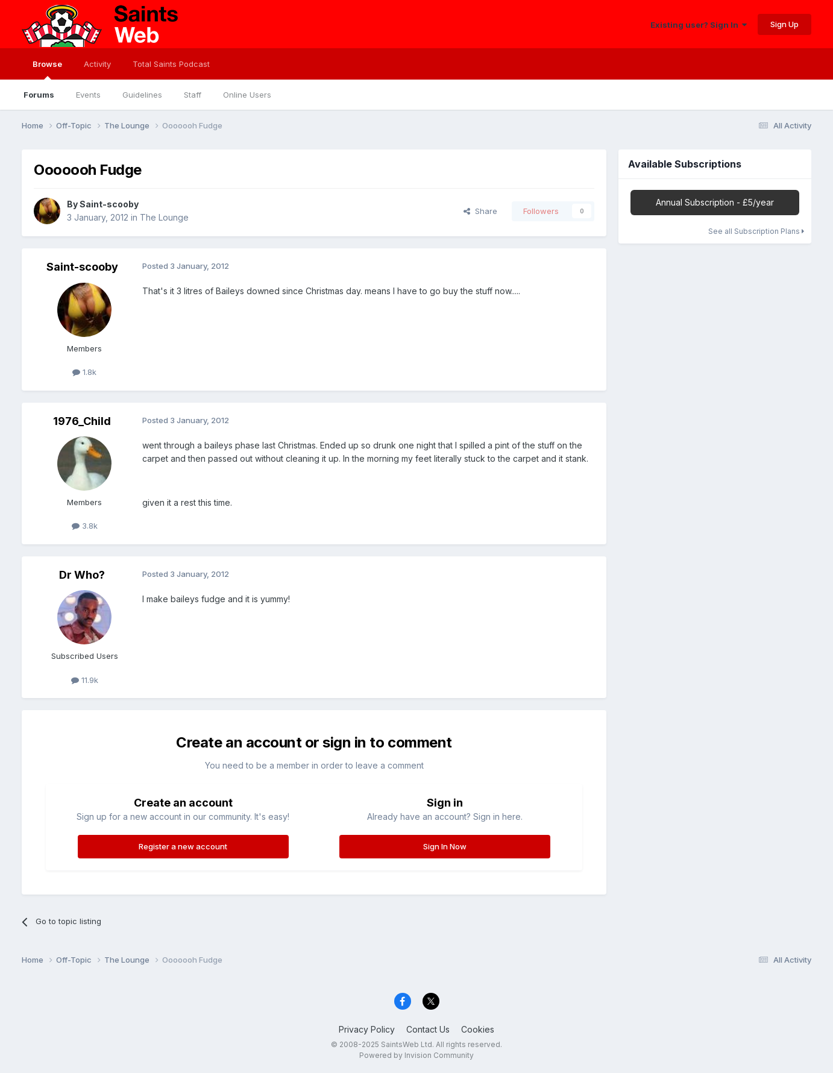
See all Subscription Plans (756, 231)
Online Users (247, 94)
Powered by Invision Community (416, 1055)
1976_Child (82, 421)
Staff (192, 94)
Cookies (477, 1029)
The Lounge (164, 217)
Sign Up (784, 24)
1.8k (84, 372)
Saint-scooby (109, 204)
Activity (97, 64)
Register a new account (183, 846)
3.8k (85, 525)
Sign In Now (445, 846)
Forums (39, 94)
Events (88, 94)
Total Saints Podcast (171, 64)
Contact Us (428, 1029)
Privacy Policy (367, 1029)
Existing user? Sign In (698, 25)
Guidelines (142, 94)
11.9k (84, 680)
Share (480, 211)
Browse (47, 69)
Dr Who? (82, 574)
